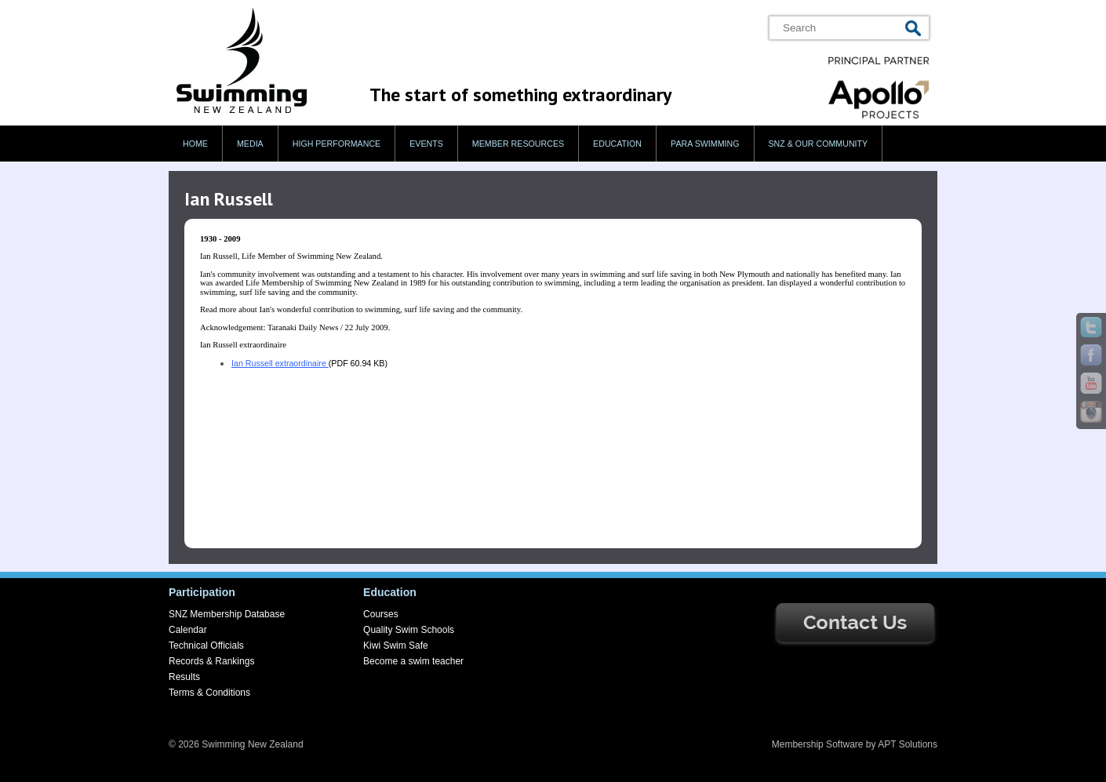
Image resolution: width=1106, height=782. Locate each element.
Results (184, 676)
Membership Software (818, 744)
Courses (380, 614)
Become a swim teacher (413, 661)
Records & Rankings (211, 661)
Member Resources (518, 143)
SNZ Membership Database (227, 614)
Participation (202, 592)
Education (617, 143)
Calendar (188, 629)
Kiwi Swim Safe (395, 645)
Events (426, 143)
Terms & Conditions (209, 692)
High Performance (337, 143)
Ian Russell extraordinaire (280, 363)
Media (250, 143)
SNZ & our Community (818, 143)
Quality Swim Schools (408, 629)
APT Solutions (907, 744)
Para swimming (705, 143)
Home (195, 143)
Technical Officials (206, 645)
